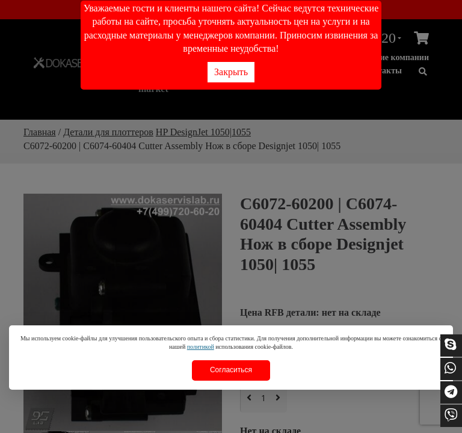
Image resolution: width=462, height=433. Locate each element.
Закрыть (231, 72)
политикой (200, 346)
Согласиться (231, 370)
